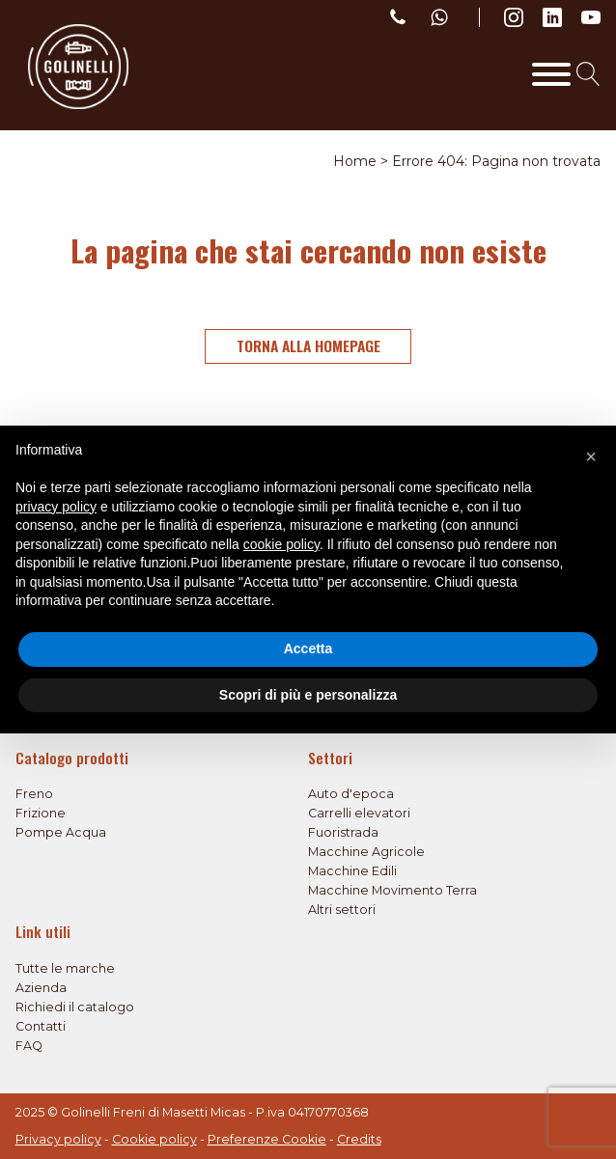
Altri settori (342, 909)
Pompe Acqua (60, 832)
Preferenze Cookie (267, 1139)
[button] (590, 456)
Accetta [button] (308, 648)
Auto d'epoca (351, 793)
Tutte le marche (65, 968)
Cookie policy (154, 1139)
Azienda (41, 987)
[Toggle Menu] (551, 74)
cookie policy (281, 544)
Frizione (40, 813)
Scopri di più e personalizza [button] (308, 695)
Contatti (40, 1026)
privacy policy (56, 506)
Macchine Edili (352, 871)
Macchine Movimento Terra (392, 890)
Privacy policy (58, 1139)
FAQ (28, 1045)
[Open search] (588, 74)
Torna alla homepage (308, 345)
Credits (359, 1139)
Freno (34, 793)
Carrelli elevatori (359, 813)
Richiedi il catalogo (74, 1007)
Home (355, 161)
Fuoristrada (343, 832)
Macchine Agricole (366, 851)
